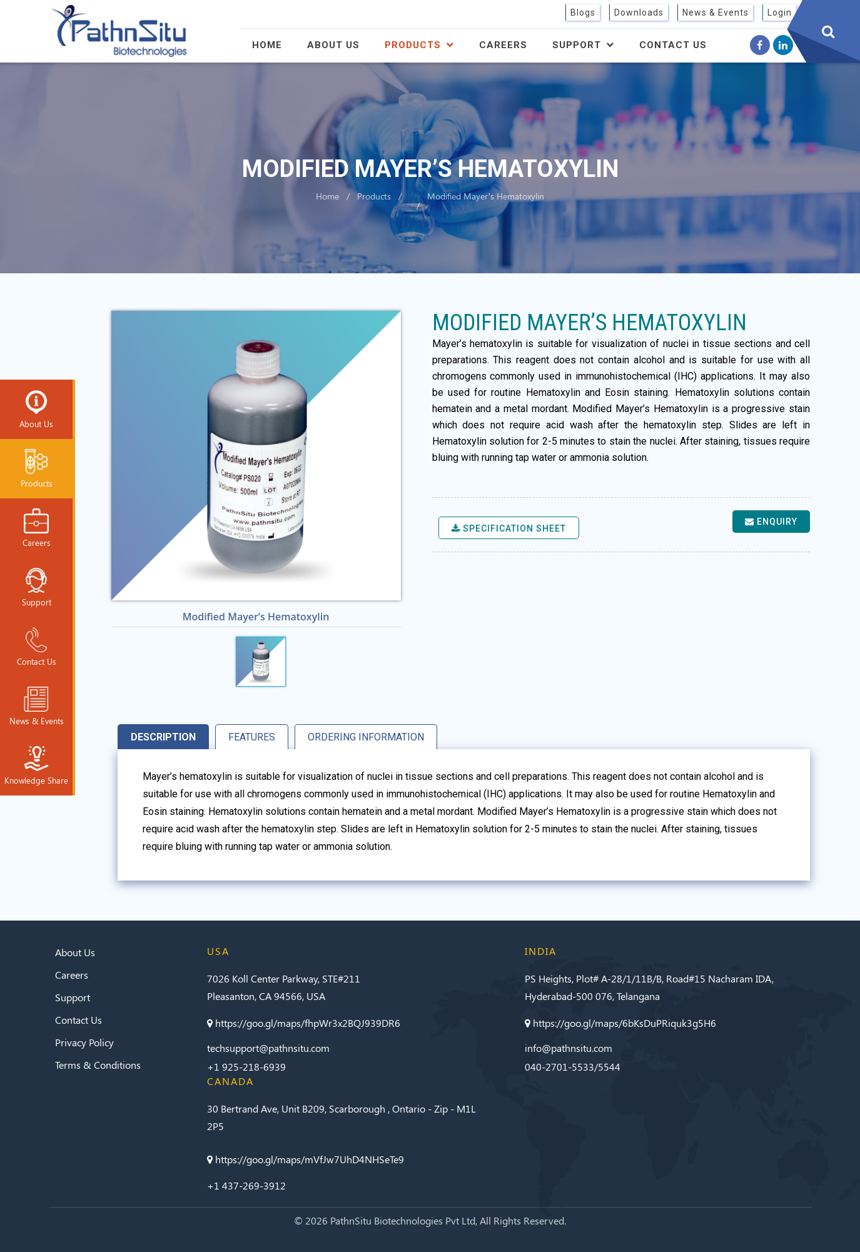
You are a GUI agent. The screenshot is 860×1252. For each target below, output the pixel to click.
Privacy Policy (84, 1042)
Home (267, 45)
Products (419, 45)
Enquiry (771, 522)
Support (583, 45)
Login (779, 13)
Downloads (639, 13)
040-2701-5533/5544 (572, 1066)
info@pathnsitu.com (568, 1047)
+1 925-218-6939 (246, 1066)
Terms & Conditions (98, 1064)
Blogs (582, 13)
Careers (503, 45)
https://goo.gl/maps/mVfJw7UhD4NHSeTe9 (305, 1159)
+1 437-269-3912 (246, 1185)
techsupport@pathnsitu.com (268, 1047)
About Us (333, 45)
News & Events (715, 13)
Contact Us (673, 45)
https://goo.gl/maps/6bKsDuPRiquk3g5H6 (620, 1022)
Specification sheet (509, 528)
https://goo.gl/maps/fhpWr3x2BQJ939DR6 (303, 1022)
